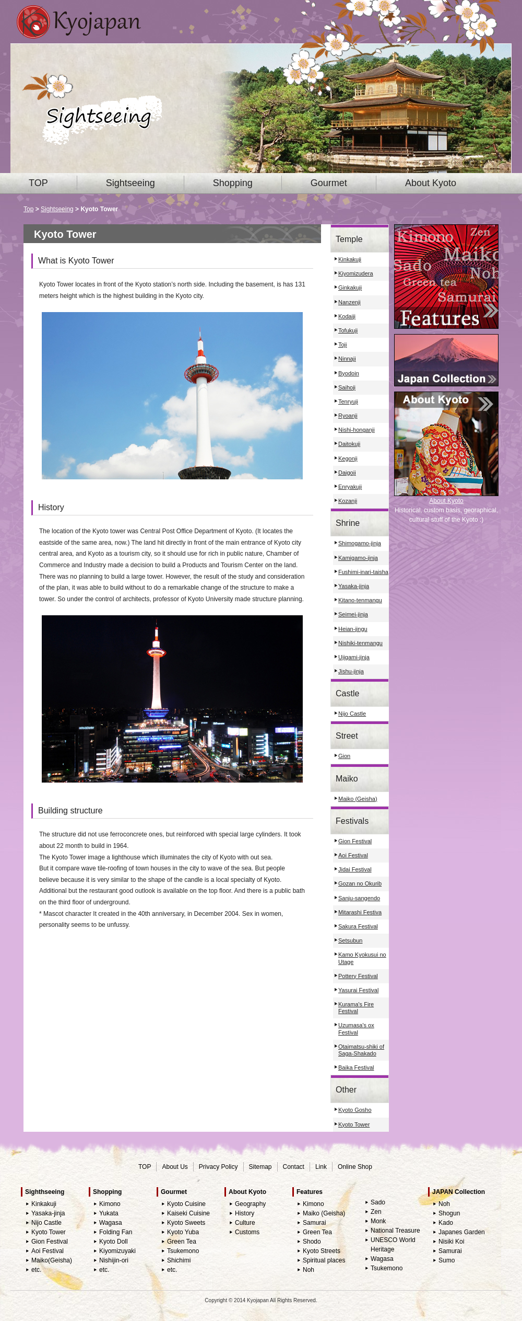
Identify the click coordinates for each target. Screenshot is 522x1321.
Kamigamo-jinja (358, 558)
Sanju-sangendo (359, 898)
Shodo (312, 1241)
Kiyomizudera (355, 273)
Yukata (108, 1213)
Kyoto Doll (113, 1241)
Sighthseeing (44, 1192)
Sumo (446, 1260)
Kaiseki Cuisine (188, 1213)
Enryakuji (350, 487)
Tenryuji (348, 401)
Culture (245, 1222)
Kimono (110, 1204)
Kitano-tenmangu (360, 600)
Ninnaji (347, 358)
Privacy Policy (218, 1166)
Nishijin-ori (113, 1260)
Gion (344, 756)
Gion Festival (355, 841)
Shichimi (179, 1260)
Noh (308, 1269)
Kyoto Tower (354, 1124)
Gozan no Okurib (360, 883)
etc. (36, 1269)
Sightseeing (130, 183)
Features (309, 1192)
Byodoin (348, 373)
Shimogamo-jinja (359, 543)
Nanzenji (349, 302)
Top (28, 209)
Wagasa (110, 1222)
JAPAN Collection (458, 1192)
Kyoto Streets (321, 1251)
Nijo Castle (352, 713)
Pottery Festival (358, 976)
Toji (342, 344)
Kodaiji (346, 316)
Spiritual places (324, 1260)
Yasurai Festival (358, 990)
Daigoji (347, 472)
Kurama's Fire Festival (356, 1007)
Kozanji (347, 501)
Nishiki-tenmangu (360, 643)
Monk (378, 1221)
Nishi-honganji (356, 430)
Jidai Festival (355, 869)
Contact (293, 1166)
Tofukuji (348, 330)
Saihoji (346, 387)
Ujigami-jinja (354, 657)
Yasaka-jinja (353, 586)
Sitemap (260, 1166)
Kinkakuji (349, 259)
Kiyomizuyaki (117, 1251)
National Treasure (395, 1230)
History (244, 1213)
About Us (174, 1166)
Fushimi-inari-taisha (363, 572)
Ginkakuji (350, 287)
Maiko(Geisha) (51, 1260)
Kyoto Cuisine (186, 1204)
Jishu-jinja (351, 671)
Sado (378, 1202)
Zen (376, 1211)
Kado (445, 1222)
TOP (38, 183)
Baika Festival (356, 1067)
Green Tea (181, 1241)
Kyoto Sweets (186, 1222)
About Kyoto (430, 183)
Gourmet (329, 183)
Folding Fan (115, 1232)
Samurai (314, 1222)
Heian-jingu (352, 629)
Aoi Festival (353, 855)
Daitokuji (349, 444)
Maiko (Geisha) (357, 799)
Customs (247, 1232)
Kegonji (348, 458)
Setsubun (350, 940)
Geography (250, 1204)
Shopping (233, 183)
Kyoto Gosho (355, 1110)
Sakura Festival (358, 926)
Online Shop (355, 1166)
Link (321, 1166)
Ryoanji (348, 415)
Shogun (449, 1213)
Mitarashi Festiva (360, 912)
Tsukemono (183, 1251)
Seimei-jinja (353, 614)
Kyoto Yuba (183, 1232)
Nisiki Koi (451, 1241)
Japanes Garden (461, 1232)
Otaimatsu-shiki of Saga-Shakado (361, 1049)
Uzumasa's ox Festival (356, 1028)
